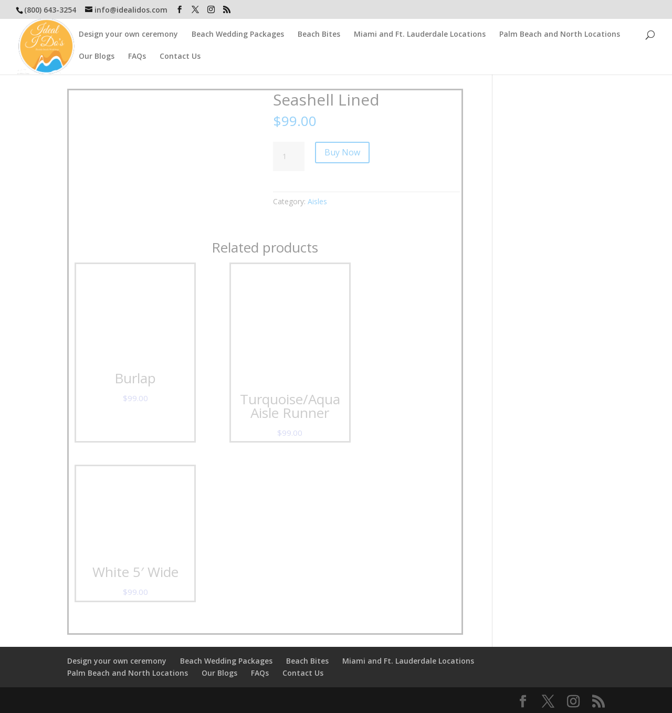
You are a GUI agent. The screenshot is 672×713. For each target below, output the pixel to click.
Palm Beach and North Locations (559, 34)
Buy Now (342, 152)
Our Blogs (96, 57)
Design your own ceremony (128, 34)
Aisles (317, 201)
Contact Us (180, 57)
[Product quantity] (288, 156)
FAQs (137, 57)
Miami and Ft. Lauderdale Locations (420, 34)
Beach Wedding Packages (238, 34)
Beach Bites (319, 34)
